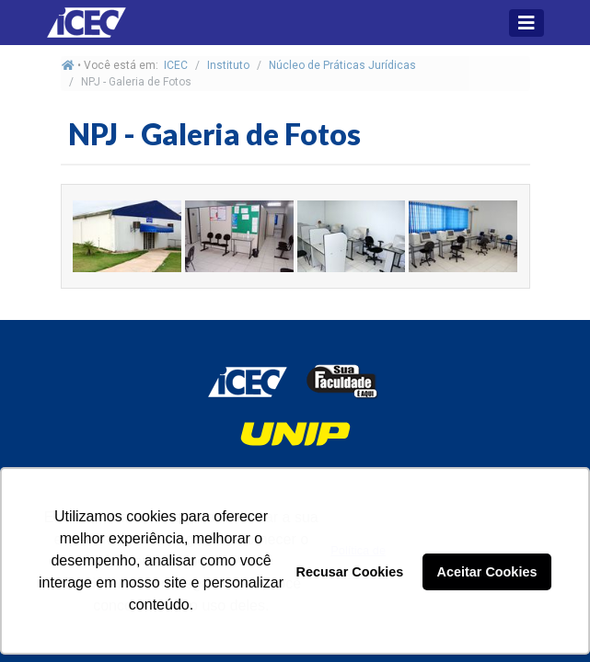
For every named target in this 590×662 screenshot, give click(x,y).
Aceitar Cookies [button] (487, 572)
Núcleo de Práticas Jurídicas (342, 65)
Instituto (228, 65)
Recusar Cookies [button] (350, 572)
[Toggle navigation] (526, 23)
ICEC (176, 65)
